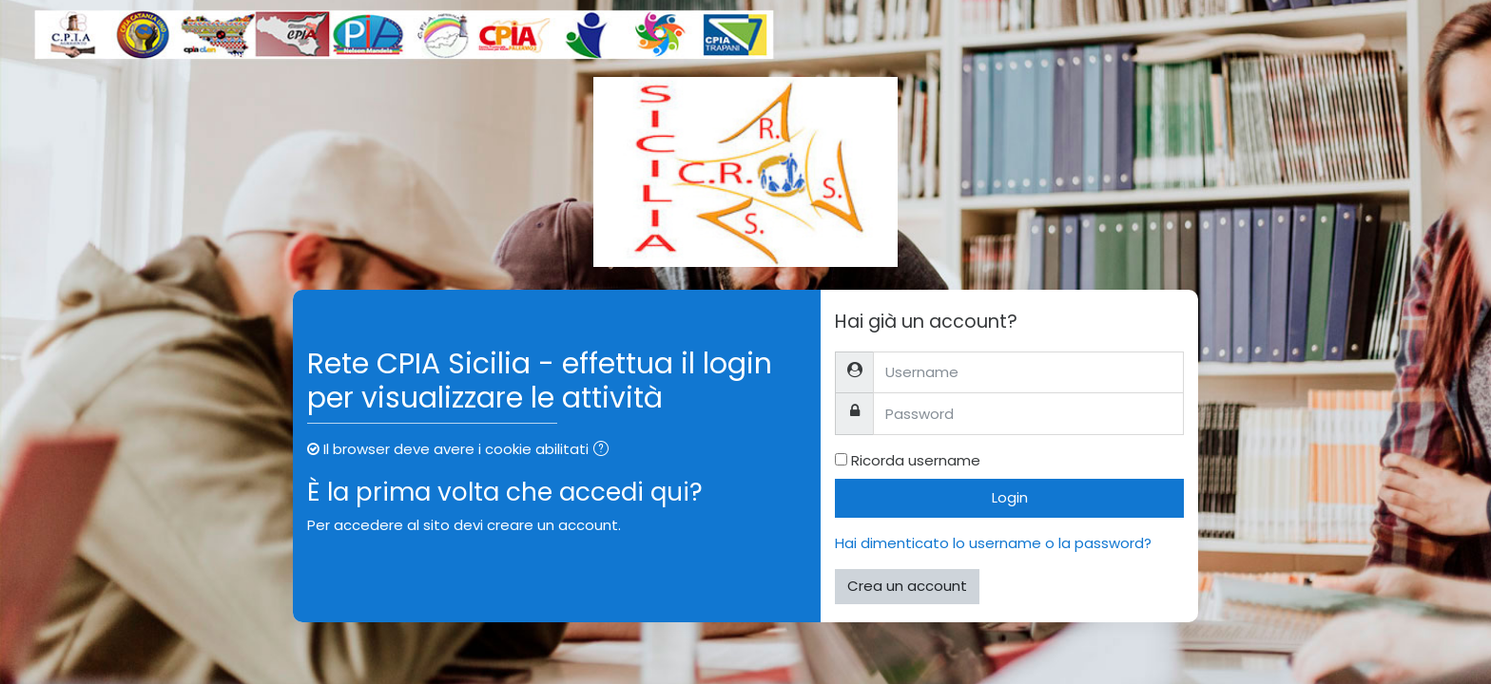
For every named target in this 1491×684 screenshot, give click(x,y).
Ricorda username (915, 460)
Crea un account (907, 586)
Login (1010, 497)
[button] (604, 451)
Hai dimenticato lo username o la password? (993, 543)
